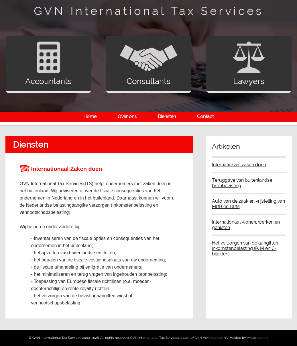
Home (90, 116)
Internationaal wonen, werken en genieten (246, 224)
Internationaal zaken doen (239, 164)
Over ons (127, 116)
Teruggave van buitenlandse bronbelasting (242, 182)
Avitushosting (257, 338)
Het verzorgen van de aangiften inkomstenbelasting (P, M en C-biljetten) (245, 248)
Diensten (167, 116)
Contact (205, 116)
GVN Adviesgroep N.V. (211, 338)
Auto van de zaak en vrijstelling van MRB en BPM (248, 203)
